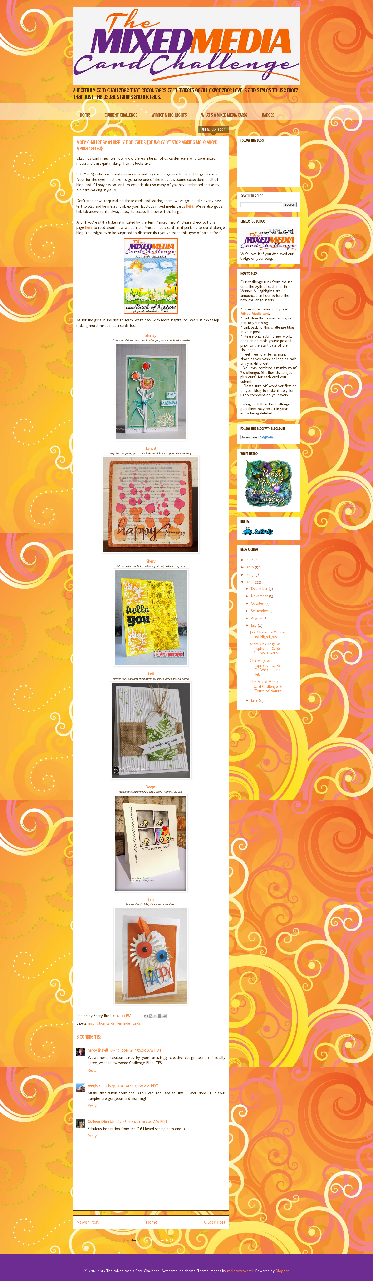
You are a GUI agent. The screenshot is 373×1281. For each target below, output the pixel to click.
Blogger (282, 1271)
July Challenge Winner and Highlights (268, 634)
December (260, 588)
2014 (250, 582)
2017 (250, 560)
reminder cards (129, 1023)
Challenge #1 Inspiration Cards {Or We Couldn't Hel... (265, 667)
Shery (150, 561)
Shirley (150, 335)
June (255, 700)
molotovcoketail (240, 1271)
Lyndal (151, 448)
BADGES (268, 115)
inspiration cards (101, 1023)
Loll (151, 674)
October (258, 603)
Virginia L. (96, 1086)
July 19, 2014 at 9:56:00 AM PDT (135, 1050)
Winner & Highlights (169, 115)
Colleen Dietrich (101, 1121)
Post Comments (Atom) (161, 1240)
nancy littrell (98, 1050)
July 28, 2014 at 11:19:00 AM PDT (141, 1121)
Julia (151, 899)
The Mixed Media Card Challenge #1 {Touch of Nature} (266, 686)
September (260, 610)
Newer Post (87, 1222)
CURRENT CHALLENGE (120, 115)
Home (85, 115)
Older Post (214, 1222)
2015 (250, 574)
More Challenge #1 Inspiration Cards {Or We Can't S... (265, 648)
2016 (250, 567)
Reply (92, 1070)
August (257, 618)
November (260, 596)
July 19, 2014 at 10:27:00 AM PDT (131, 1086)
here (88, 227)
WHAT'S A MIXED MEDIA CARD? (224, 115)
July (254, 625)
